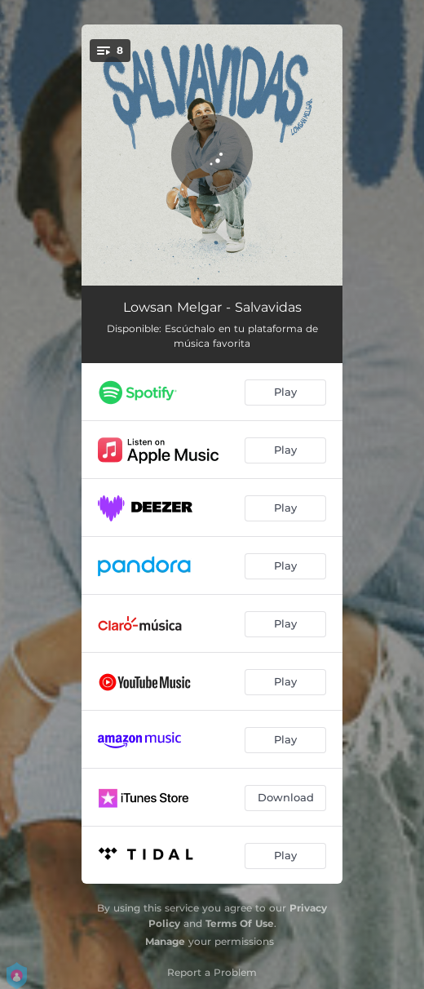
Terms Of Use (239, 923)
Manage (165, 941)
